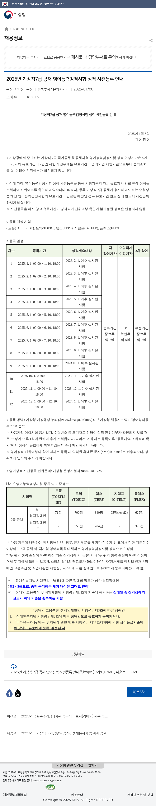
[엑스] (18, 693)
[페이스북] (9, 693)
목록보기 (139, 692)
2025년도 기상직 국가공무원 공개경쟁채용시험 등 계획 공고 (63, 733)
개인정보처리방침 (15, 795)
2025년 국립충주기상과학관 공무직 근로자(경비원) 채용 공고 (64, 716)
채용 (31, 28)
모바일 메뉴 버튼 (149, 15)
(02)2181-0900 (73, 776)
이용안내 (77, 795)
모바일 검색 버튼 (142, 15)
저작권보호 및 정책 (140, 795)
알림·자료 (18, 28)
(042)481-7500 (91, 772)
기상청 (14, 14)
